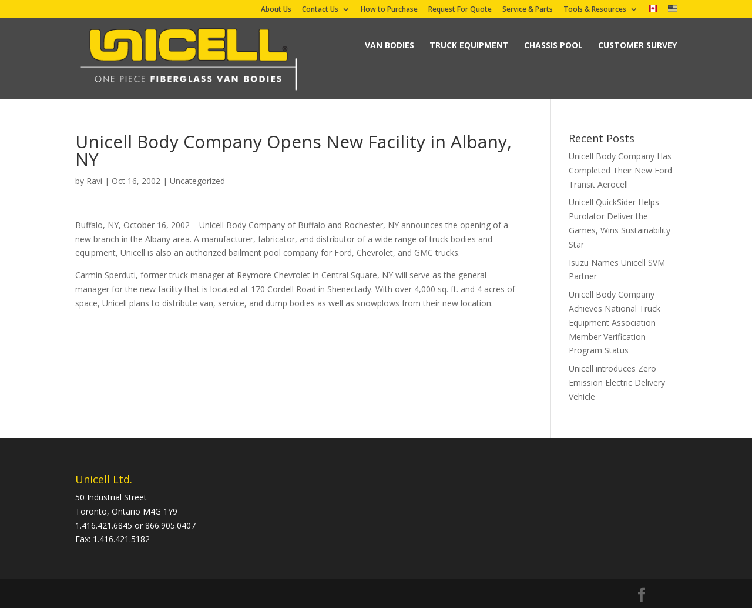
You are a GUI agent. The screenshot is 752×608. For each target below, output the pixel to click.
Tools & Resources (594, 10)
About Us (276, 10)
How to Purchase (389, 10)
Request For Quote (460, 10)
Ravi (94, 180)
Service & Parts (527, 10)
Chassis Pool (553, 45)
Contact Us (320, 10)
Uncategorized (197, 180)
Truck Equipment (469, 45)
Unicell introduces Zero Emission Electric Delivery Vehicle (617, 382)
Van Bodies (389, 45)
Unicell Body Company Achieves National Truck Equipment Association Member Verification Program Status (614, 322)
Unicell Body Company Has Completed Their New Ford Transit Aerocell (620, 170)
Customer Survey (637, 45)
